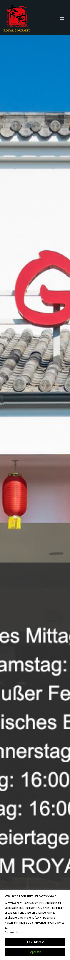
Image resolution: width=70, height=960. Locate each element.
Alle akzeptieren (35, 941)
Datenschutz (13, 932)
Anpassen (35, 952)
